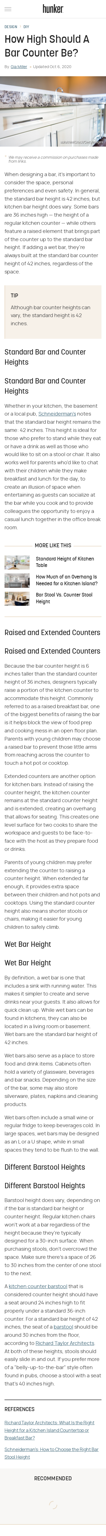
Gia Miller (19, 67)
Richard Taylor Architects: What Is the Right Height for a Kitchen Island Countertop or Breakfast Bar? (49, 1430)
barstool (63, 1327)
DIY (26, 27)
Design (11, 27)
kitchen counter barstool (38, 1286)
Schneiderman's (57, 414)
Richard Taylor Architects (65, 1343)
